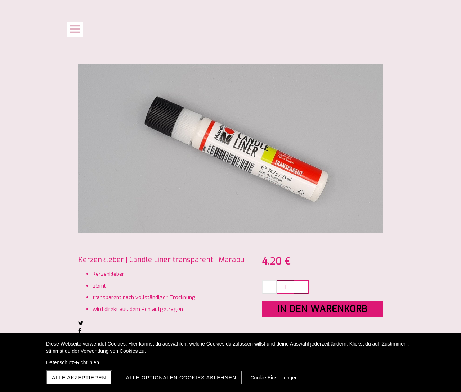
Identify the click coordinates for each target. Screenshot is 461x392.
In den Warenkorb (322, 309)
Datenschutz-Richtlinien (72, 362)
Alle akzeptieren (79, 377)
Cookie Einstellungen (274, 377)
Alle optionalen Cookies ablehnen (181, 377)
